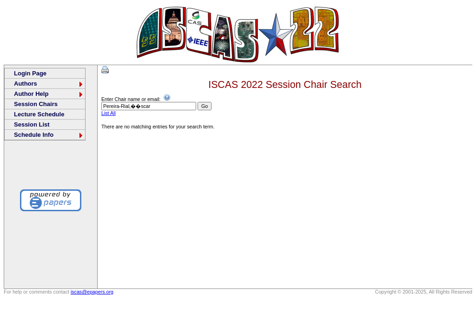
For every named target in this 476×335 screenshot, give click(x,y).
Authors (49, 83)
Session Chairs (36, 103)
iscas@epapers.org (92, 292)
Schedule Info (49, 134)
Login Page (30, 73)
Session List (32, 124)
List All (108, 113)
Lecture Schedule (39, 114)
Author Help (49, 93)
